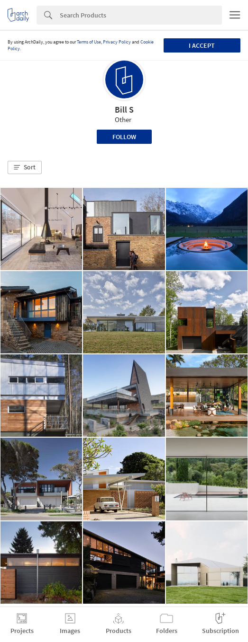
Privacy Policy (117, 42)
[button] (25, 167)
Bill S (124, 109)
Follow (124, 136)
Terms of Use (89, 42)
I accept (202, 45)
